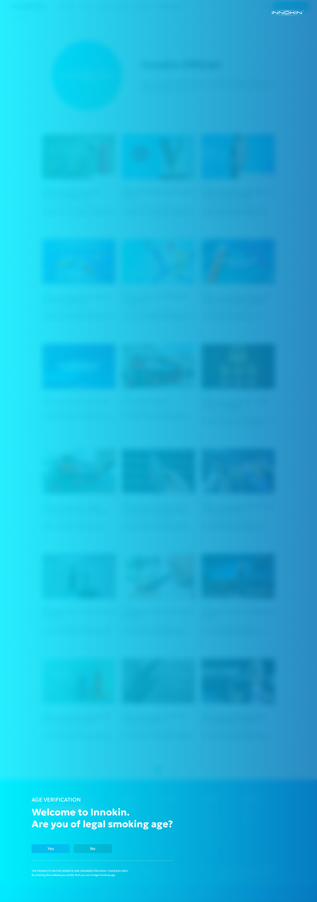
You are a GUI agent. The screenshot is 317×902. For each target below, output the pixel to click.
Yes (51, 848)
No (92, 848)
